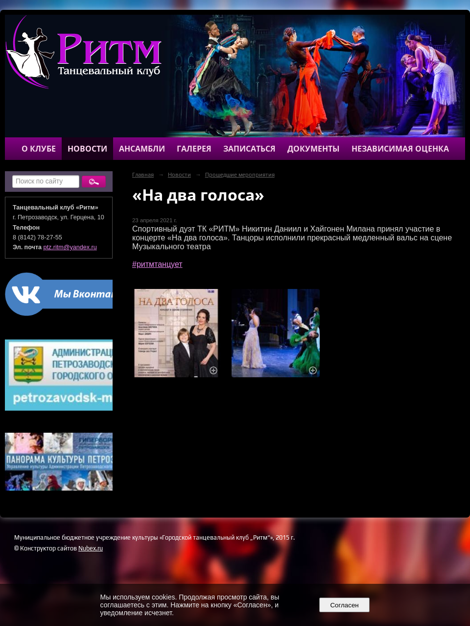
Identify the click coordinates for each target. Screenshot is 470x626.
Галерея (194, 148)
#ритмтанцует (157, 264)
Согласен (344, 605)
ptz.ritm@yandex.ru (70, 247)
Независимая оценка (400, 148)
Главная (143, 174)
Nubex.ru (90, 548)
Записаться (249, 148)
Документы (313, 148)
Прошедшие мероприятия (240, 174)
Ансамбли (142, 148)
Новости (87, 148)
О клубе (39, 148)
